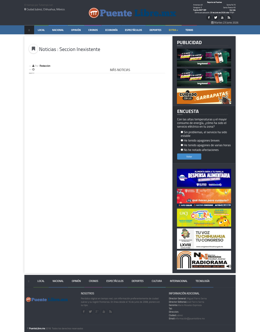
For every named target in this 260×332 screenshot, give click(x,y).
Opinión (76, 30)
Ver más (232, 10)
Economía (111, 30)
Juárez (176, 315)
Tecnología (202, 281)
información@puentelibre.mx (187, 318)
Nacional (58, 30)
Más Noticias (120, 70)
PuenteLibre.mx (37, 328)
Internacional (178, 281)
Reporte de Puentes (214, 2)
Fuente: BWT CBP (199, 10)
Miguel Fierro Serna (188, 298)
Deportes (155, 30)
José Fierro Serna (186, 301)
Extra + (173, 30)
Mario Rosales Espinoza (185, 305)
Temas (189, 30)
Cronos (93, 30)
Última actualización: (214, 12)
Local (41, 30)
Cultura (157, 281)
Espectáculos (133, 30)
